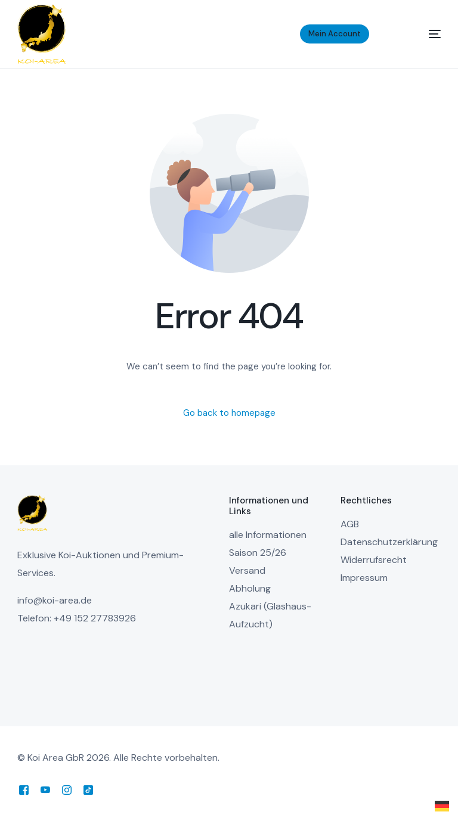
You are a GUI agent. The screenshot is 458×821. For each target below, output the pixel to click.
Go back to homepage (229, 413)
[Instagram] (67, 789)
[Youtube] (45, 789)
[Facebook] (24, 789)
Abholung (250, 588)
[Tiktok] (88, 789)
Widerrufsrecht (374, 559)
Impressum (364, 577)
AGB (350, 524)
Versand (247, 570)
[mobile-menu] (420, 34)
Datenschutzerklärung (389, 542)
